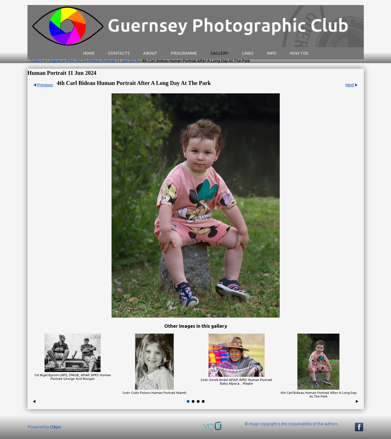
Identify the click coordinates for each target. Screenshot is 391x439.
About (150, 53)
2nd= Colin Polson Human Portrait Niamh (154, 392)
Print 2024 (75, 61)
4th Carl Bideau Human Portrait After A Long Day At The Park (319, 394)
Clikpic (55, 427)
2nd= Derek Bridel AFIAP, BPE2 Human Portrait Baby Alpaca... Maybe (236, 381)
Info (271, 53)
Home (89, 53)
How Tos (299, 53)
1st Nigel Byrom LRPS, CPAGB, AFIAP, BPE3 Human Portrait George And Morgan (72, 376)
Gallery (219, 53)
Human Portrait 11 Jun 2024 (113, 61)
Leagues (54, 61)
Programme (184, 53)
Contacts (119, 53)
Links (247, 53)
